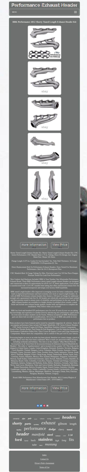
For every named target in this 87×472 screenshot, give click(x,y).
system (36, 424)
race (40, 445)
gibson (62, 423)
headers (69, 417)
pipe (23, 419)
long (64, 440)
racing (49, 419)
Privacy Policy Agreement (44, 463)
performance (35, 428)
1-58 (64, 436)
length (73, 423)
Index (44, 455)
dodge (52, 429)
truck (35, 419)
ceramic (16, 419)
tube (34, 444)
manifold (38, 434)
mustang (51, 444)
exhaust (48, 422)
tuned (69, 429)
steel (50, 434)
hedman (58, 436)
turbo (19, 430)
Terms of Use (44, 467)
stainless (45, 439)
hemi (26, 441)
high (57, 440)
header (22, 433)
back (33, 440)
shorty (17, 423)
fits (71, 439)
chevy (61, 429)
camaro (42, 419)
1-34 (70, 435)
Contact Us (44, 459)
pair (30, 418)
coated (57, 418)
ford (18, 440)
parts (28, 423)
